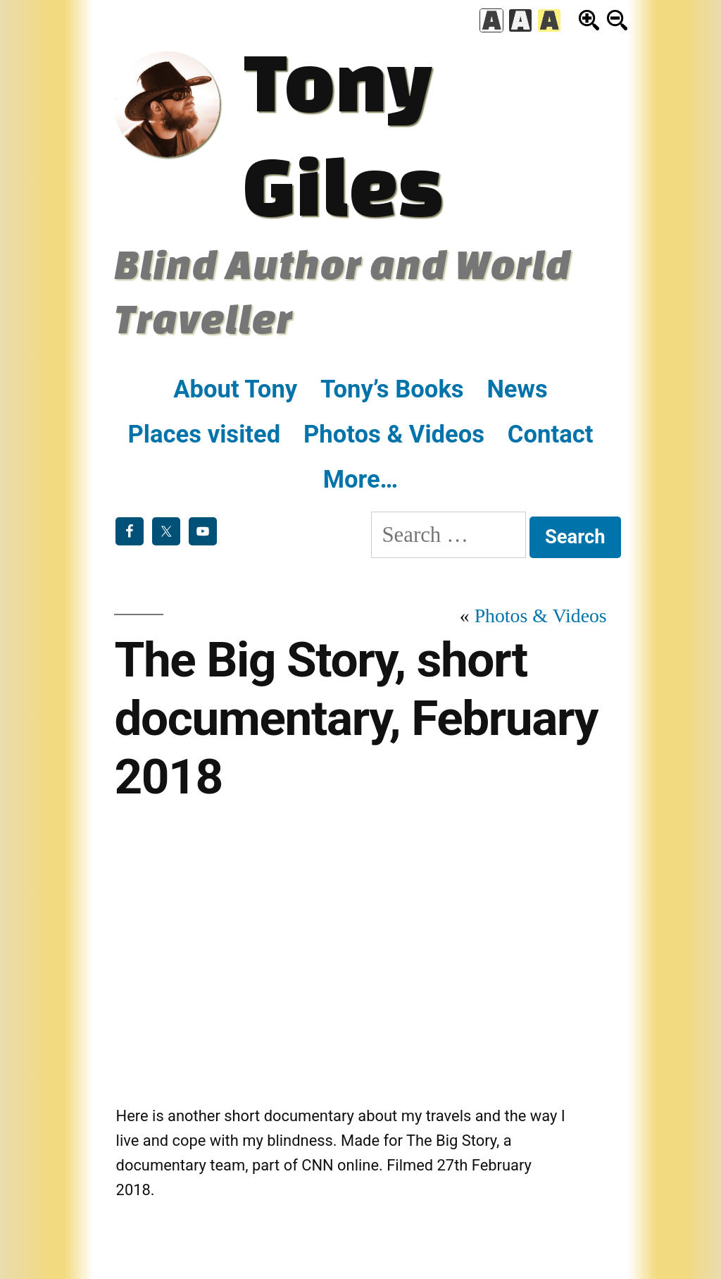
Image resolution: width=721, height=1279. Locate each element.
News (517, 389)
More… (361, 479)
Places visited (204, 434)
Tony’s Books (392, 389)
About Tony (235, 389)
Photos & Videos (393, 434)
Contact (551, 434)
